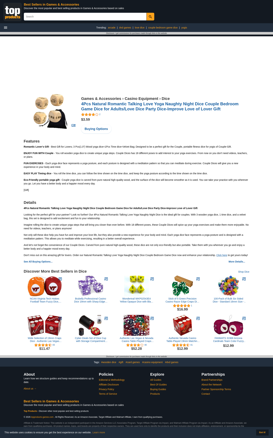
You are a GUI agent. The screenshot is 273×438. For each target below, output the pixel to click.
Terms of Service (108, 393)
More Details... (237, 261)
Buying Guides (158, 389)
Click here (221, 255)
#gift (121, 362)
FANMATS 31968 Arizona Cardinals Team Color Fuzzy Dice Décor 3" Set (228, 340)
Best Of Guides (158, 384)
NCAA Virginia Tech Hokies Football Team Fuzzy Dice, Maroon (44, 300)
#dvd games (171, 362)
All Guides (155, 379)
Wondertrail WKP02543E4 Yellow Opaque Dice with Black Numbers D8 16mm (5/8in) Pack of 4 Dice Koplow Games (136, 300)
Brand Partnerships (211, 379)
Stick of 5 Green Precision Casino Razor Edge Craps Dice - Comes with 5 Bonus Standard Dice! (183, 300)
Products (155, 393)
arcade (111, 27)
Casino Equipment (141, 98)
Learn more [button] (99, 432)
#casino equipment (152, 362)
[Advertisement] (136, 60)
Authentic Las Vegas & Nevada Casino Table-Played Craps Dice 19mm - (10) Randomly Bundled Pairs (136, 340)
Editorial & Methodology (112, 379)
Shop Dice (243, 271)
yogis (184, 27)
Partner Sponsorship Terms (216, 389)
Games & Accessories (101, 98)
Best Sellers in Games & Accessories (51, 4)
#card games (133, 362)
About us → (30, 388)
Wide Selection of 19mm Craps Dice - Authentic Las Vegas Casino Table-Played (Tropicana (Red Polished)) (44, 340)
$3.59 (85, 119)
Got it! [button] (262, 432)
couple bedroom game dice (163, 27)
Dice (166, 98)
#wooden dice (108, 362)
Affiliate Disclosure (109, 384)
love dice (139, 27)
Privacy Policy (106, 389)
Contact (205, 393)
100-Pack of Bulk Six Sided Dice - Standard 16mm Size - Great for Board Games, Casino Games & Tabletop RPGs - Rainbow (228, 300)
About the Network (211, 384)
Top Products (31, 411)
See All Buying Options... (38, 261)
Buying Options (96, 129)
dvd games (125, 27)
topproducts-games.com (42, 417)
